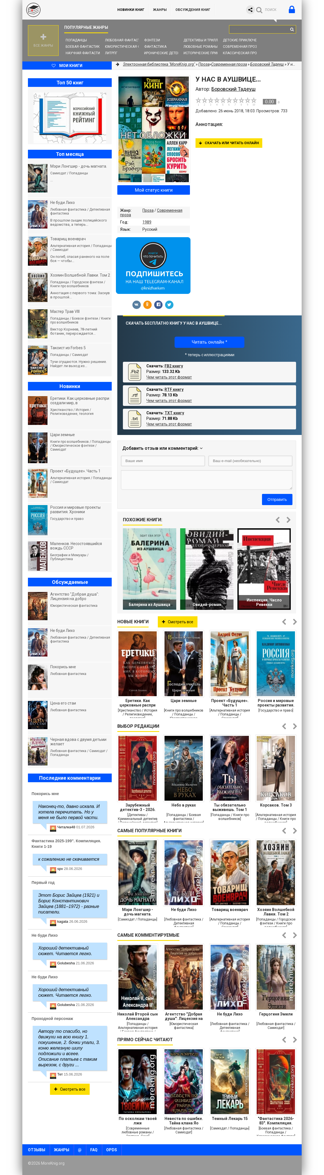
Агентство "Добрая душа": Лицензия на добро (184, 1016)
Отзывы (36, 1150)
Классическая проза (242, 53)
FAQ (93, 1150)
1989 (146, 222)
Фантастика (155, 47)
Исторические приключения (209, 53)
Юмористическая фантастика (132, 47)
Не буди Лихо (184, 909)
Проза (148, 210)
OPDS (111, 1150)
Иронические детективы (166, 53)
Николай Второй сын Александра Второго (137, 1016)
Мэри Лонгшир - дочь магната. (137, 911)
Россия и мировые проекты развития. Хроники (276, 702)
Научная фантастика (85, 53)
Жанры (160, 10)
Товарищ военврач (229, 909)
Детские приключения (243, 40)
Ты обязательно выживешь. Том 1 (230, 807)
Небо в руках (183, 805)
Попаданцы (76, 40)
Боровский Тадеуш (267, 64)
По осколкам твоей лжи (138, 1120)
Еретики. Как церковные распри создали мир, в (138, 702)
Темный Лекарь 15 (230, 1118)
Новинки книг (130, 10)
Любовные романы (201, 47)
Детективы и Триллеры (204, 40)
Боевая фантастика (84, 47)
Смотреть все (177, 622)
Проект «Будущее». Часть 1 (230, 702)
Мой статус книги (154, 190)
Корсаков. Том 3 (276, 805)
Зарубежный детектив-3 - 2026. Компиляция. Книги (137, 807)
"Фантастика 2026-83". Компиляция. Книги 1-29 (276, 1120)
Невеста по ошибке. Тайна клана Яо (184, 1120)
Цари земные (184, 700)
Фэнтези (152, 40)
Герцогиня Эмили (276, 1014)
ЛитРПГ (111, 53)
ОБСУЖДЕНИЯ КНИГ (192, 10)
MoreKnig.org (64, 10)
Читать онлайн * (209, 342)
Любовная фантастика (126, 40)
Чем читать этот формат (169, 377)
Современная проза (241, 47)
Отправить (277, 499)
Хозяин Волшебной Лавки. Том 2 (275, 911)
